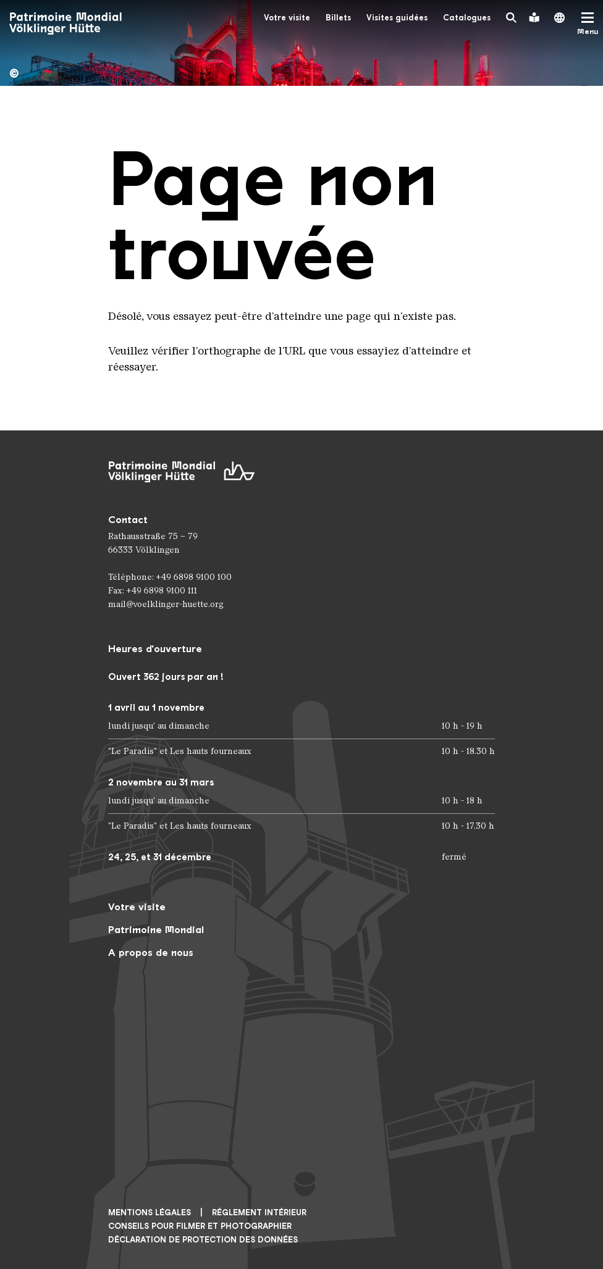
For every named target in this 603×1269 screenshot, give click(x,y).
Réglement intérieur (259, 1212)
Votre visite (287, 17)
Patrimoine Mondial (156, 930)
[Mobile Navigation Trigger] (587, 23)
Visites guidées (397, 17)
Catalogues (467, 17)
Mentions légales (149, 1212)
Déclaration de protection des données (203, 1239)
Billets (338, 17)
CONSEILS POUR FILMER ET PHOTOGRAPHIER (200, 1226)
